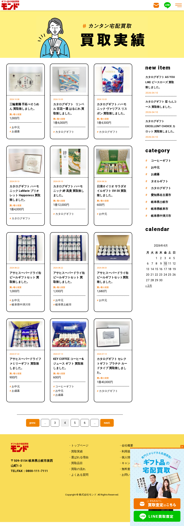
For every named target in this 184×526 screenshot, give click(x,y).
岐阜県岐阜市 (159, 208)
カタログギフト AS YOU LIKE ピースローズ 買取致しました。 (160, 82)
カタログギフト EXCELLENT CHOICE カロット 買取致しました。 (160, 126)
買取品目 (77, 467)
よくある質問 (79, 478)
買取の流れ (78, 472)
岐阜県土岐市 (159, 202)
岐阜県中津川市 (161, 215)
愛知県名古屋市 (161, 195)
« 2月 (148, 286)
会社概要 (127, 449)
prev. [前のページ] (32, 426)
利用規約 (127, 455)
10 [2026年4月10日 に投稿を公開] (165, 263)
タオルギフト (159, 181)
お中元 (155, 167)
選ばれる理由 (79, 461)
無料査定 (127, 472)
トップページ (79, 449)
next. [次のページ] (107, 426)
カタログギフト (161, 188)
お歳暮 (155, 174)
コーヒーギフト (161, 160)
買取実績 (77, 455)
